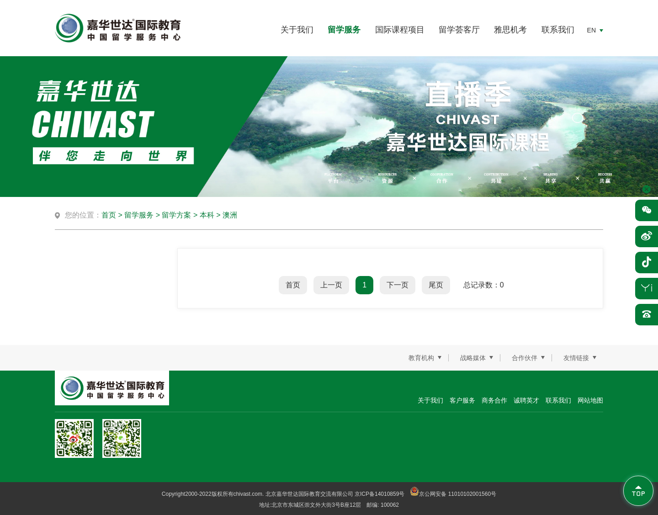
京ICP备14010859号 (379, 494)
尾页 (436, 285)
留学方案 (176, 215)
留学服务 (344, 29)
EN (591, 30)
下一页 (398, 285)
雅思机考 (510, 29)
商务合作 (494, 400)
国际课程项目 (400, 29)
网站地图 (590, 400)
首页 (108, 215)
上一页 (331, 285)
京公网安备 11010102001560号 (453, 494)
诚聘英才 (526, 400)
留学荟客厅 (459, 29)
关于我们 (297, 29)
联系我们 (557, 29)
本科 (207, 215)
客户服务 (462, 400)
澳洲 (230, 215)
